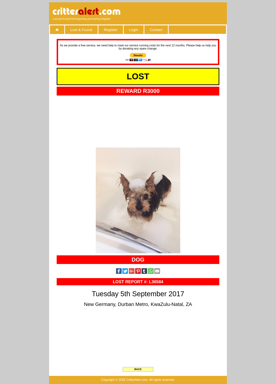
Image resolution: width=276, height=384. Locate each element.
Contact (156, 30)
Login (133, 30)
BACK (138, 369)
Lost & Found (81, 30)
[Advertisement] (183, 11)
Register (110, 30)
